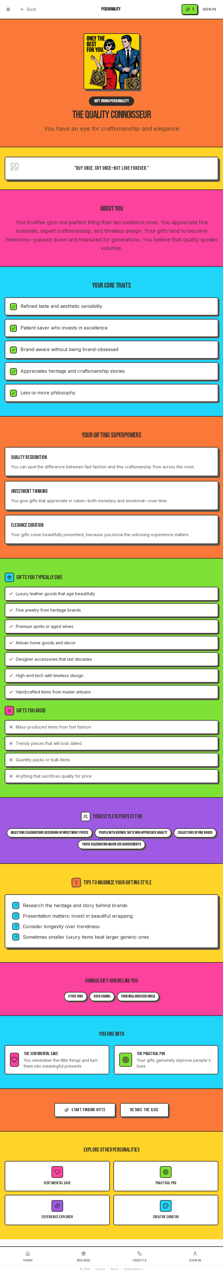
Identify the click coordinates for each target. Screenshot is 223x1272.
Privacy (100, 1269)
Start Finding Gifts (85, 1110)
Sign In (209, 9)
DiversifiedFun (133, 1269)
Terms (114, 1269)
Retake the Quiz (144, 1110)
